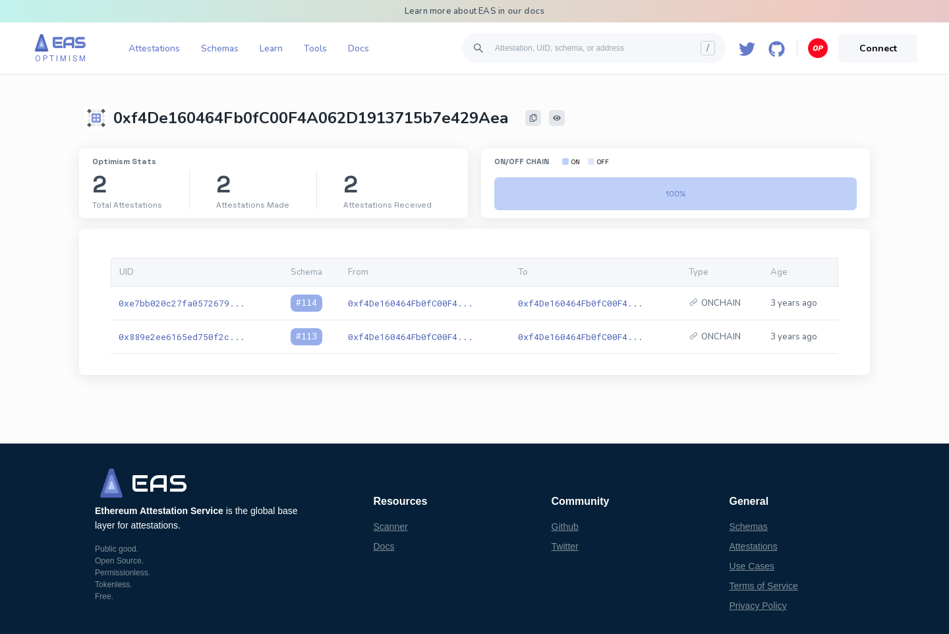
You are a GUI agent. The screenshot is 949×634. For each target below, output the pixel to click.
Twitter (565, 546)
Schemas (220, 48)
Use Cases (752, 566)
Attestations (154, 48)
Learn (271, 48)
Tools (315, 48)
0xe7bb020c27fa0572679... (182, 303)
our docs (526, 11)
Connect (878, 48)
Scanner (391, 526)
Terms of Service (764, 586)
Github (565, 526)
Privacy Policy (758, 605)
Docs (358, 48)
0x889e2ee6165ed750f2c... (182, 337)
